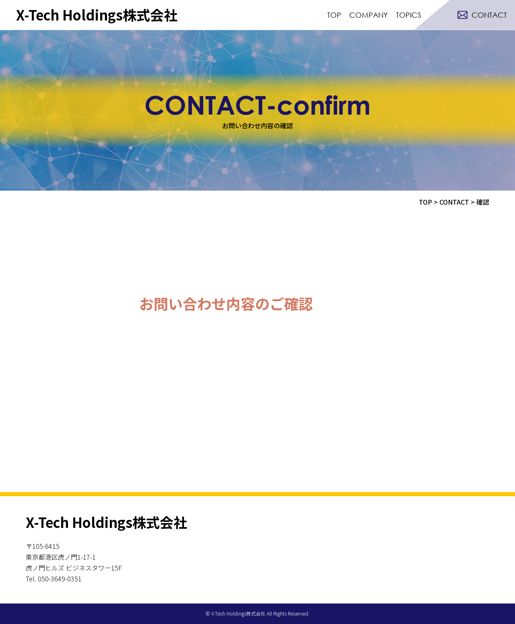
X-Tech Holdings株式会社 (96, 15)
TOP (334, 14)
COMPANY (368, 14)
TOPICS (408, 14)
